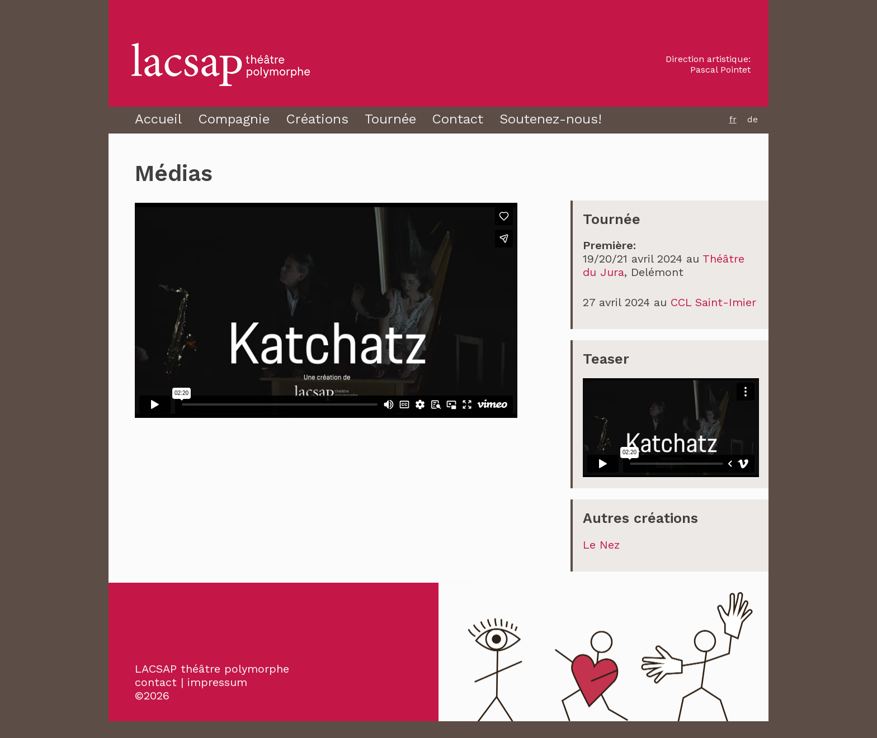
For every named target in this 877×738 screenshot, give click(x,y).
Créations (317, 119)
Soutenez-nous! (550, 119)
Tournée (390, 119)
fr (733, 119)
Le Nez (601, 544)
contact (156, 682)
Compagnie (234, 119)
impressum (217, 682)
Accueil (158, 119)
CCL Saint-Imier (713, 302)
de (752, 119)
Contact (457, 119)
